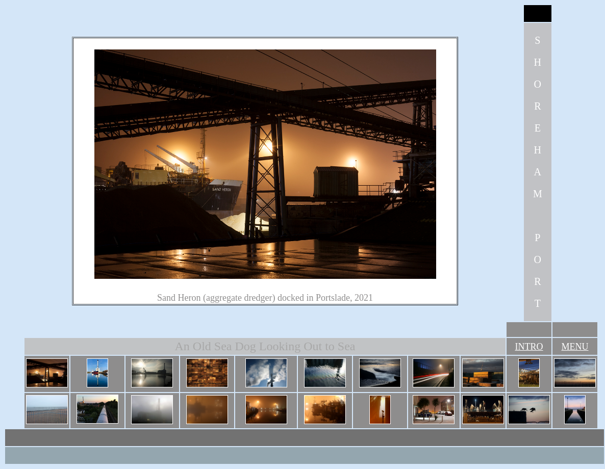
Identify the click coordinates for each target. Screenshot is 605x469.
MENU (575, 347)
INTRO (529, 347)
